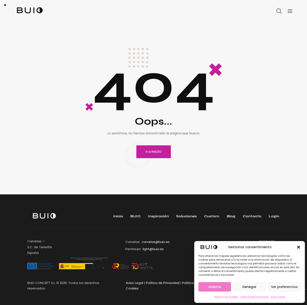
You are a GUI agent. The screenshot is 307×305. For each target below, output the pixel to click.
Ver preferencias (284, 287)
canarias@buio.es (156, 242)
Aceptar (214, 287)
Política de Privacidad (254, 296)
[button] (298, 247)
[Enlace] (208, 247)
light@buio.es (153, 249)
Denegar (249, 287)
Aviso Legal (278, 296)
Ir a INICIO (154, 152)
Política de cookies (226, 296)
